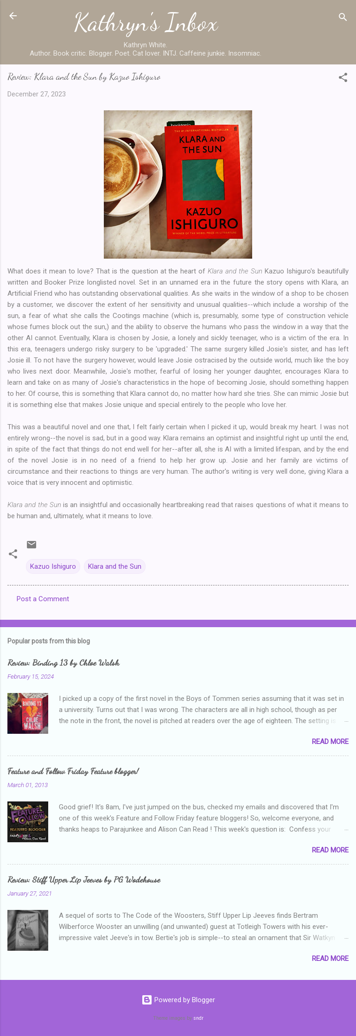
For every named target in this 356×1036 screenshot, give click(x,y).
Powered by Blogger (178, 1000)
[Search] (343, 19)
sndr (198, 1018)
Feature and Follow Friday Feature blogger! (73, 771)
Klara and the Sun (114, 566)
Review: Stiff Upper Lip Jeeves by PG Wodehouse (83, 879)
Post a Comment (43, 599)
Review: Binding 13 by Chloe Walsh (63, 662)
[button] (343, 79)
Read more (330, 741)
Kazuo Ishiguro (53, 566)
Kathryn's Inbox (146, 22)
